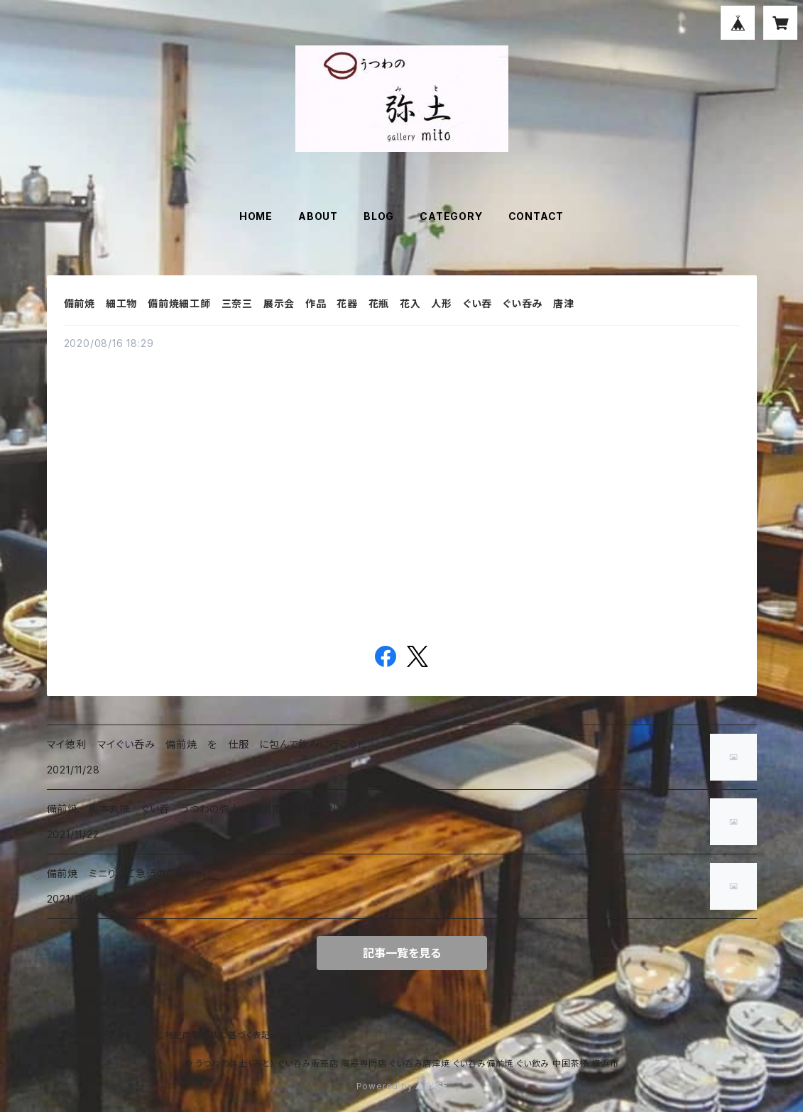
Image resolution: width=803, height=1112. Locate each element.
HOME (256, 216)
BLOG (379, 216)
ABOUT (318, 216)
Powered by (401, 1086)
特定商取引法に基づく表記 (218, 1035)
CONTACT (536, 216)
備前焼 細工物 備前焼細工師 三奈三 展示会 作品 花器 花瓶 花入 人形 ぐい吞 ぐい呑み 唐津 (324, 303)
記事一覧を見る (402, 953)
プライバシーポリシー (100, 1035)
